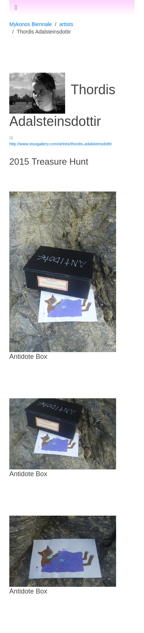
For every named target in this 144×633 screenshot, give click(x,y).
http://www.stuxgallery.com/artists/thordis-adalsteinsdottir (60, 144)
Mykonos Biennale (30, 24)
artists (66, 24)
